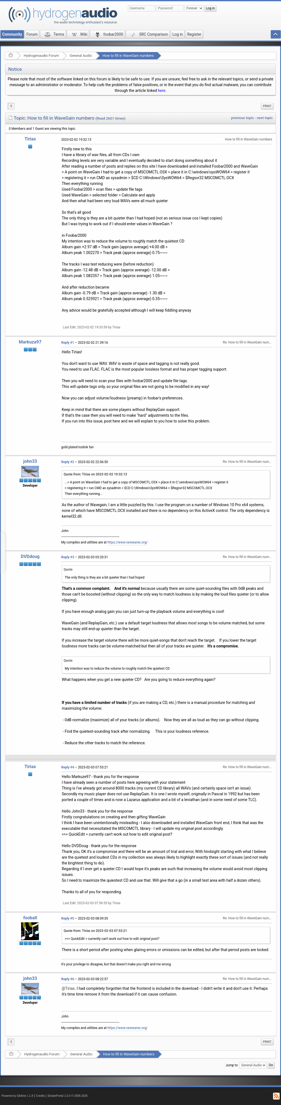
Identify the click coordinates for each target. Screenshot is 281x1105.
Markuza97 (30, 342)
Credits (40, 1095)
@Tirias (68, 988)
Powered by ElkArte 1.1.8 (17, 1095)
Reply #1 (67, 343)
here (161, 90)
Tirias (30, 139)
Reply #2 (67, 462)
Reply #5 (67, 918)
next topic (265, 118)
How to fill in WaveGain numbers (128, 55)
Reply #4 (67, 767)
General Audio (81, 55)
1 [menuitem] (11, 106)
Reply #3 (67, 557)
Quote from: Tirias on (95, 474)
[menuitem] (267, 106)
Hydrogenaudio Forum (41, 55)
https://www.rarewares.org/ (128, 542)
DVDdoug (30, 556)
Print (267, 106)
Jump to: (232, 1065)
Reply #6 (67, 979)
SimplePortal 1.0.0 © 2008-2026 (67, 1095)
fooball (30, 917)
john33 (30, 461)
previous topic (242, 118)
